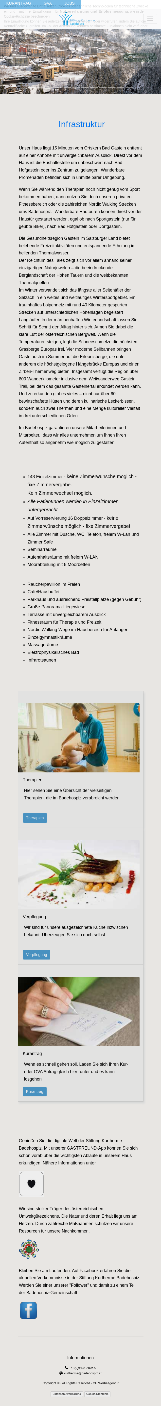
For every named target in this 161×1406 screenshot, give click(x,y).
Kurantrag (34, 1091)
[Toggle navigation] (150, 19)
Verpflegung (36, 955)
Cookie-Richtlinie (97, 1393)
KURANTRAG (18, 3)
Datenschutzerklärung (67, 1393)
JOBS (69, 3)
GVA (48, 3)
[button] (12, 60)
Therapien (35, 818)
